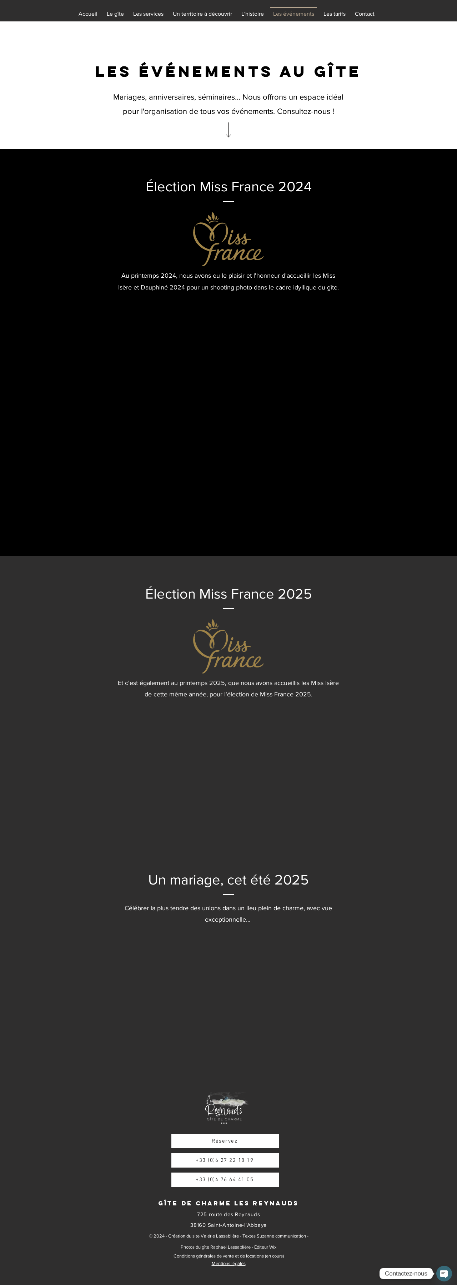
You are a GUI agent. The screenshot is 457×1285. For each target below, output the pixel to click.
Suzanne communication (281, 1236)
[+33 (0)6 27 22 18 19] (225, 1160)
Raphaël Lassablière (230, 1247)
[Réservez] (225, 1141)
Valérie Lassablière (220, 1236)
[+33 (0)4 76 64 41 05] (225, 1180)
